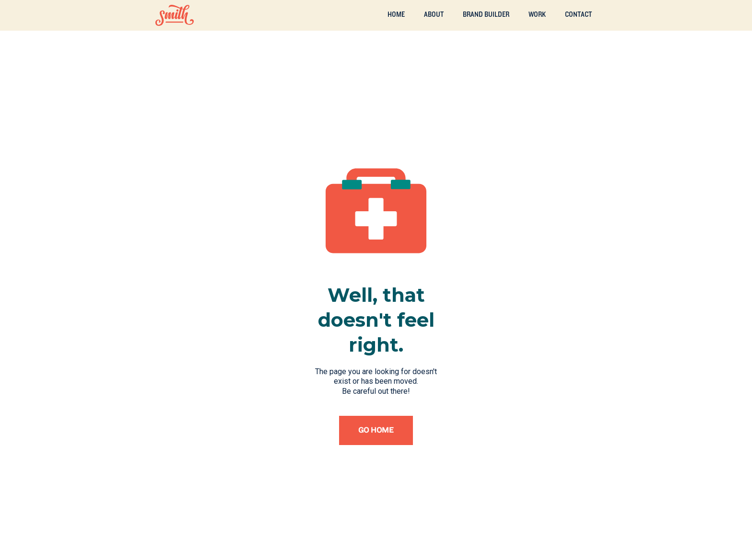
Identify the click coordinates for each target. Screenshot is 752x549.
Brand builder (486, 14)
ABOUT (434, 14)
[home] (175, 15)
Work (537, 14)
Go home (376, 430)
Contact (578, 14)
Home (396, 14)
